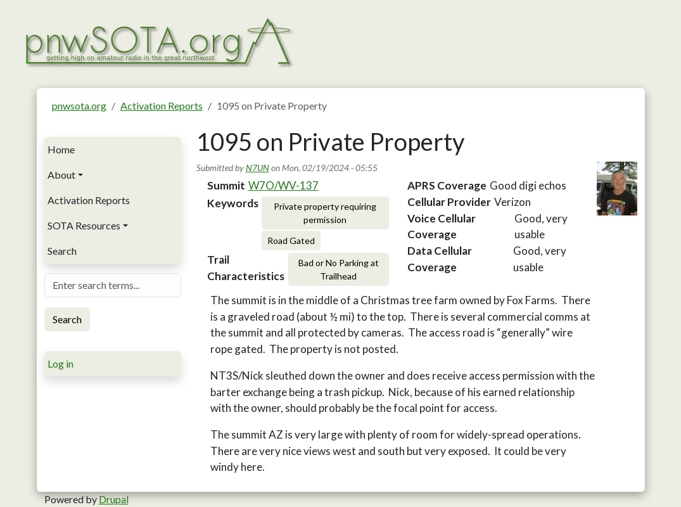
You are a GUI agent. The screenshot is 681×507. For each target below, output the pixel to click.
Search (62, 251)
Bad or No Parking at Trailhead (338, 269)
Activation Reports (161, 105)
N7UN (257, 167)
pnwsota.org (79, 105)
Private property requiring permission (325, 213)
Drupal (114, 499)
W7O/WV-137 (283, 185)
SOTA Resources (84, 225)
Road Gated (291, 240)
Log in (60, 363)
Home (61, 149)
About (61, 175)
